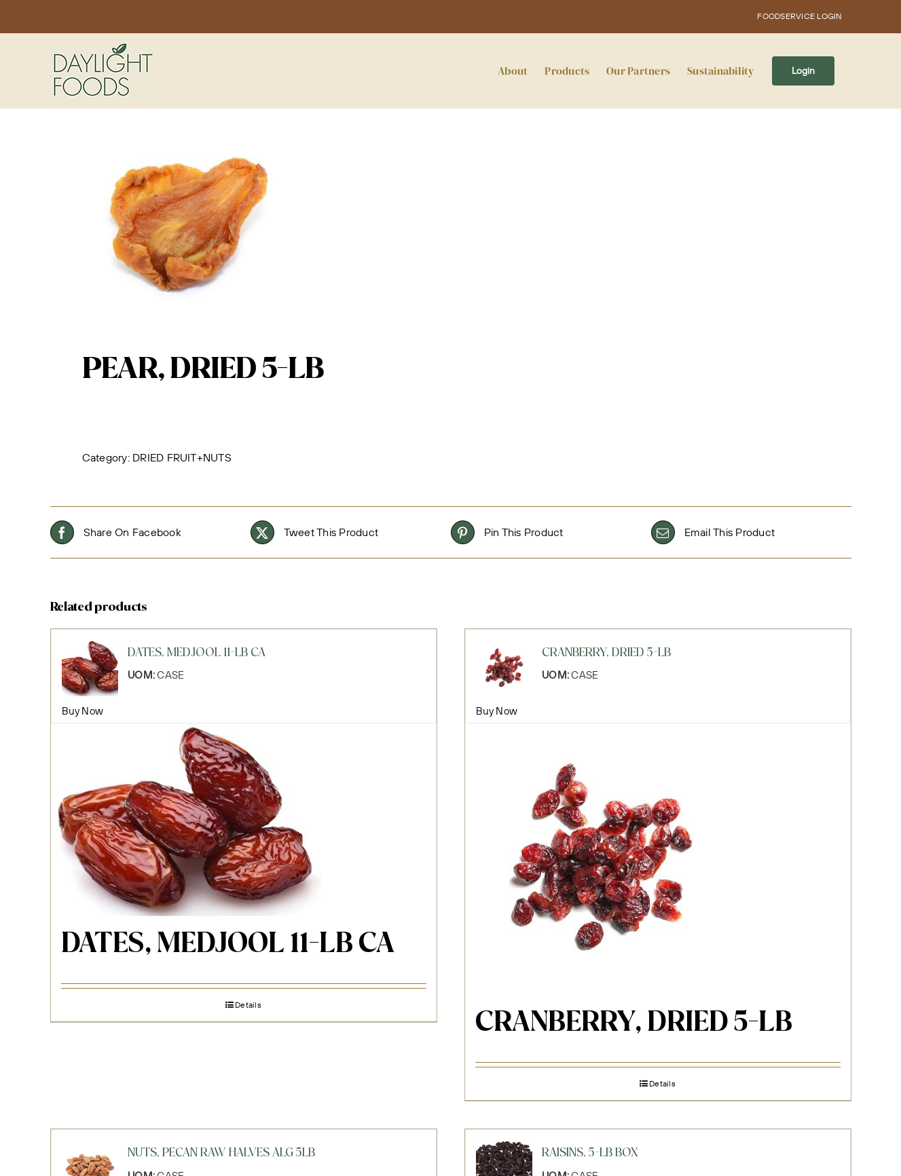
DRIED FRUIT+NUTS (182, 457)
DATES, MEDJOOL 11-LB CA (227, 945)
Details (248, 1005)
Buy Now (83, 710)
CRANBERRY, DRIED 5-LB (633, 1023)
